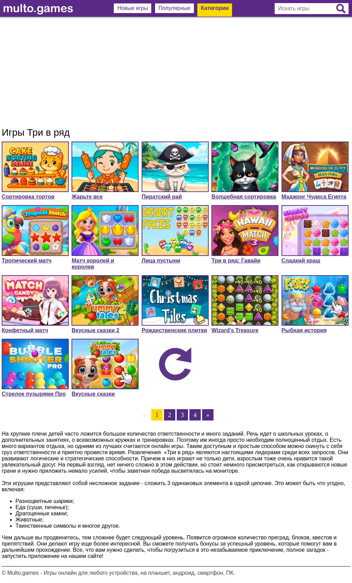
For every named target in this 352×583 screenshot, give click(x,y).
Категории (215, 8)
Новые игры (132, 8)
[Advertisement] (176, 72)
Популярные (174, 8)
